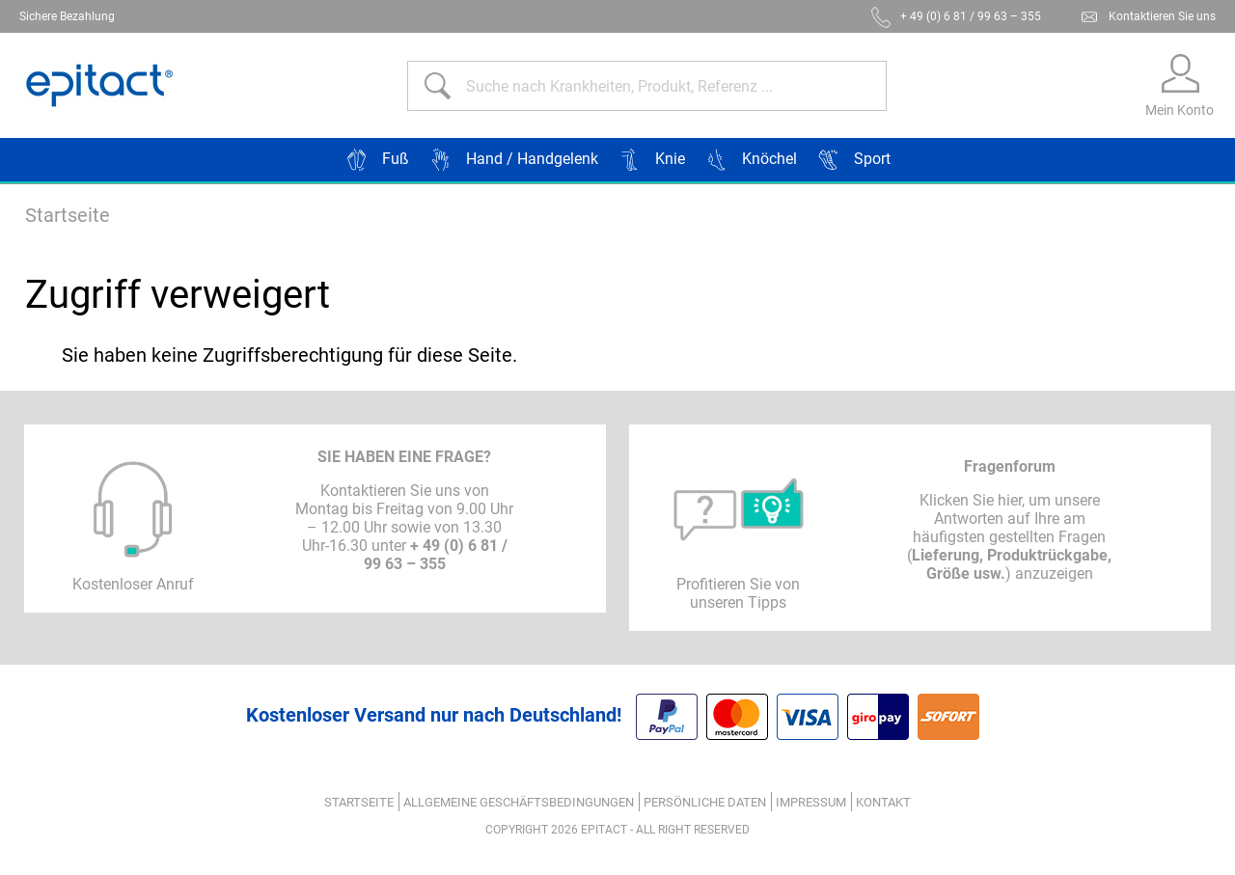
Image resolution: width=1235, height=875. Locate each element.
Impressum (811, 802)
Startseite (67, 215)
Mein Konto (1179, 110)
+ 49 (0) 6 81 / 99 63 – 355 (970, 16)
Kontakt (883, 802)
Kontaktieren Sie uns (1162, 16)
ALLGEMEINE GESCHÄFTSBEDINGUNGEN (518, 802)
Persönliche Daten (705, 802)
